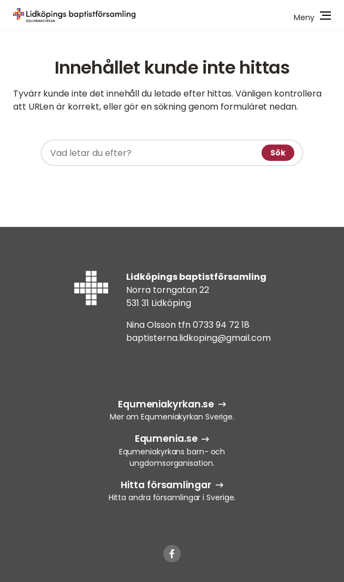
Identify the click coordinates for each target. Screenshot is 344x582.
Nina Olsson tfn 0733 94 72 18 (188, 325)
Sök (278, 152)
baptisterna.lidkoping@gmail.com (198, 338)
